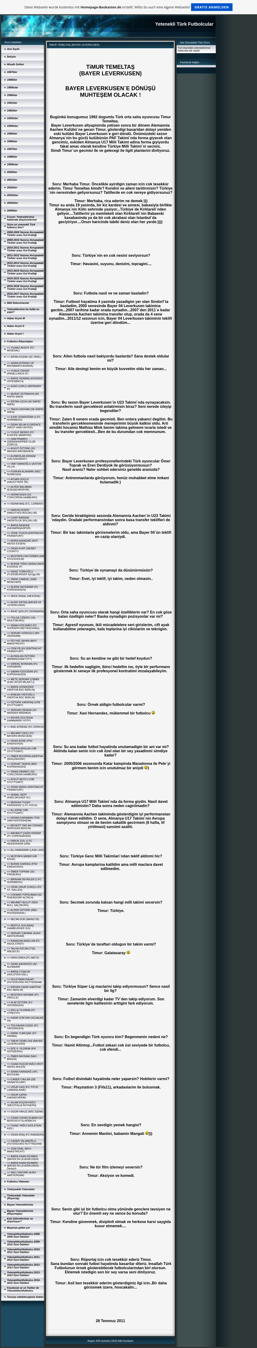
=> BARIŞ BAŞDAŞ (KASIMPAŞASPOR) (19, 527)
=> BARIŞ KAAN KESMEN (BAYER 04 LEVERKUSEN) (23, 1158)
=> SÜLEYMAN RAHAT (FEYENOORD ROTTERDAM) (24, 981)
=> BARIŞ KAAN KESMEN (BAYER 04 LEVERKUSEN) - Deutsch (23, 1165)
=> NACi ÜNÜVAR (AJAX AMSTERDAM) (21, 1174)
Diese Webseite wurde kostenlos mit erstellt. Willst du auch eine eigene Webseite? (128, 7)
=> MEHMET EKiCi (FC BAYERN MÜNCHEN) (20, 734)
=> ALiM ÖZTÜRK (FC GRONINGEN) (20, 1004)
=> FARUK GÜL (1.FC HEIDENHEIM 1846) (19, 842)
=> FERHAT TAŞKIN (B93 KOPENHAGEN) (22, 765)
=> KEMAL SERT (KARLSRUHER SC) (19, 796)
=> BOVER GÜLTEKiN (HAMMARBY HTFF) (20, 719)
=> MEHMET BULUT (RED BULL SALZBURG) (22, 904)
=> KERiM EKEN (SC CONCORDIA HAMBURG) (22, 496)
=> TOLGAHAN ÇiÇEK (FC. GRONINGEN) (23, 1027)
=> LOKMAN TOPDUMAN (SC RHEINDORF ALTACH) (24, 896)
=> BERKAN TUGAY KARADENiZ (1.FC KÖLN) (22, 804)
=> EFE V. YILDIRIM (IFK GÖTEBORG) (21, 1050)
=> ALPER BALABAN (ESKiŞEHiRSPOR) (19, 488)
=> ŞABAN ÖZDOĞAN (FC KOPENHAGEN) (22, 673)
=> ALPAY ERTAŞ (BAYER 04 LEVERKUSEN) (24, 603)
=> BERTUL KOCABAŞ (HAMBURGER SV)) (20, 927)
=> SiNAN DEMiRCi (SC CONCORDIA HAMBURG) (22, 773)
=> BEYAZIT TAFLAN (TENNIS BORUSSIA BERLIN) (24, 827)
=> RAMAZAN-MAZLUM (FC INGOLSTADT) (23, 942)
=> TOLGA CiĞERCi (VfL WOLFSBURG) (21, 619)
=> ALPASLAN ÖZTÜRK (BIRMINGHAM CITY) (21, 657)
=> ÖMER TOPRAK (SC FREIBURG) (21, 873)
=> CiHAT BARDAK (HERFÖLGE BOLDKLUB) (22, 519)
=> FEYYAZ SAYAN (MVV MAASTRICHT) (22, 642)
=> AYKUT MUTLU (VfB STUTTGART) (20, 780)
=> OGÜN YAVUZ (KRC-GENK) (25, 1111)
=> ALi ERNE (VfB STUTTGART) (17, 811)
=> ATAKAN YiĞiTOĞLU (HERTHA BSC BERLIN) (21, 696)
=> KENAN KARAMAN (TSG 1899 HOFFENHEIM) (23, 819)
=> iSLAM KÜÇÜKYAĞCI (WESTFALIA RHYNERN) (21, 1104)
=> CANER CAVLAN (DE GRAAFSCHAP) (21, 1081)
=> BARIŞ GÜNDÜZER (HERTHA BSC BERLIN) (21, 688)
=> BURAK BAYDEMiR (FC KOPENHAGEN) (22, 588)
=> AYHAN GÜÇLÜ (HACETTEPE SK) (18, 480)
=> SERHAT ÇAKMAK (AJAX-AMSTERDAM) (24, 934)
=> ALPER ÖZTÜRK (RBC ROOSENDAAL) (22, 911)
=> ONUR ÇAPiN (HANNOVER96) (17, 1096)
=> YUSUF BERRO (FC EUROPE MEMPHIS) (20, 434)
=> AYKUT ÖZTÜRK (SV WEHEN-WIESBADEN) (21, 450)
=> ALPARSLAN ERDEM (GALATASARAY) (21, 457)
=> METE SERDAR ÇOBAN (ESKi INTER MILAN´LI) (23, 680)
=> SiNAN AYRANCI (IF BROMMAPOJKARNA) (20, 364)
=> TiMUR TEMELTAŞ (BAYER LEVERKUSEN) (24, 1042)
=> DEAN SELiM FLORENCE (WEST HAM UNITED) (24, 426)
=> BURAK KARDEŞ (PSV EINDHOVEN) (22, 865)
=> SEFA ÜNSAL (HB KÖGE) (23, 596)
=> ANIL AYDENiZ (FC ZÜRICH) (25, 726)
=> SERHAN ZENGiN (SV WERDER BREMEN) (22, 711)
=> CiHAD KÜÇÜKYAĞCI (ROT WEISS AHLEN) (25, 1065)
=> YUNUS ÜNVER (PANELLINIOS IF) (18, 372)
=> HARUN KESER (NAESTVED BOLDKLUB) (22, 511)
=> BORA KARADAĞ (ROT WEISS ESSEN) (22, 542)
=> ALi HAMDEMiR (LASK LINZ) (25, 850)
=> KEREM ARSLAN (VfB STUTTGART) (21, 750)
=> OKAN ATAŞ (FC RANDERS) (25, 1134)
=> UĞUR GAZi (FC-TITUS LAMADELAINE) (22, 1088)
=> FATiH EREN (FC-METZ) (23, 957)
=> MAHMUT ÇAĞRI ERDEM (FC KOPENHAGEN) (24, 834)
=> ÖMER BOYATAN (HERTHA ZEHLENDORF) (25, 757)
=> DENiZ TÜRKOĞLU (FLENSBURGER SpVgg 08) (23, 573)
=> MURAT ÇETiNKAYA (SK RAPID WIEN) (23, 395)
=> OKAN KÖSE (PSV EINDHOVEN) (19, 742)
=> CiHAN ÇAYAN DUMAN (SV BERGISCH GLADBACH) (25, 1119)
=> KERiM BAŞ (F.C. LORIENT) (25, 503)
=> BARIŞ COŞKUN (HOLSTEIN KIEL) (18, 973)
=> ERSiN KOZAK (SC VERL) (24, 356)
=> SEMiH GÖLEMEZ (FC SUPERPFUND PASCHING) (23, 627)
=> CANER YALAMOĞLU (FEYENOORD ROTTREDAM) (24, 1142)
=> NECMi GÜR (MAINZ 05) (23, 919)
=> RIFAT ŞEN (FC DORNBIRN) (25, 611)
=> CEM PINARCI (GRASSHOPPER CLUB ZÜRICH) (21, 441)
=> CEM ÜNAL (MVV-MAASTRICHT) (19, 1150)
